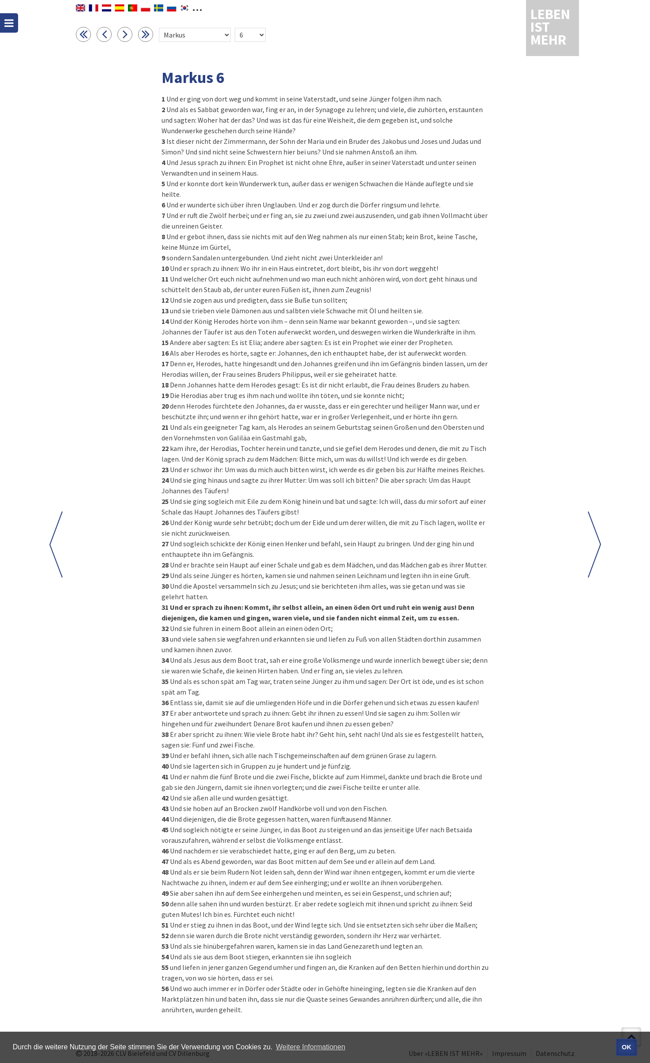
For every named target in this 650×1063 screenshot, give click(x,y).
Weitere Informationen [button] (310, 1047)
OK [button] (626, 1047)
